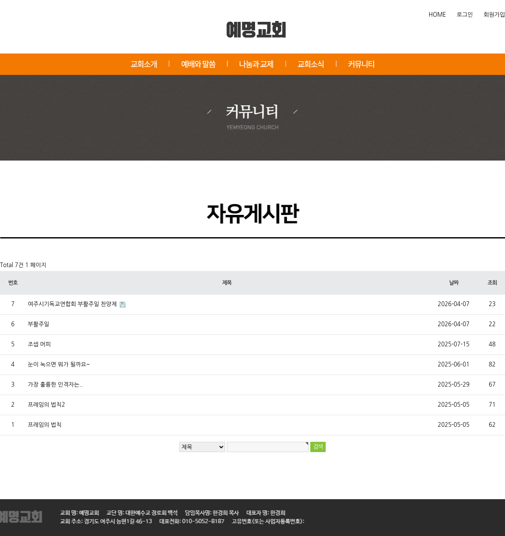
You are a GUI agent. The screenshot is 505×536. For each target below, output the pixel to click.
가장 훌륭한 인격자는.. (55, 384)
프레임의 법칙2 (46, 405)
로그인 (465, 15)
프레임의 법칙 (45, 425)
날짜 (453, 283)
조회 (491, 283)
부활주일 (38, 324)
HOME (437, 15)
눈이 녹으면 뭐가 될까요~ (59, 364)
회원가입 (494, 15)
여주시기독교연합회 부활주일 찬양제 (73, 304)
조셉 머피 (39, 344)
